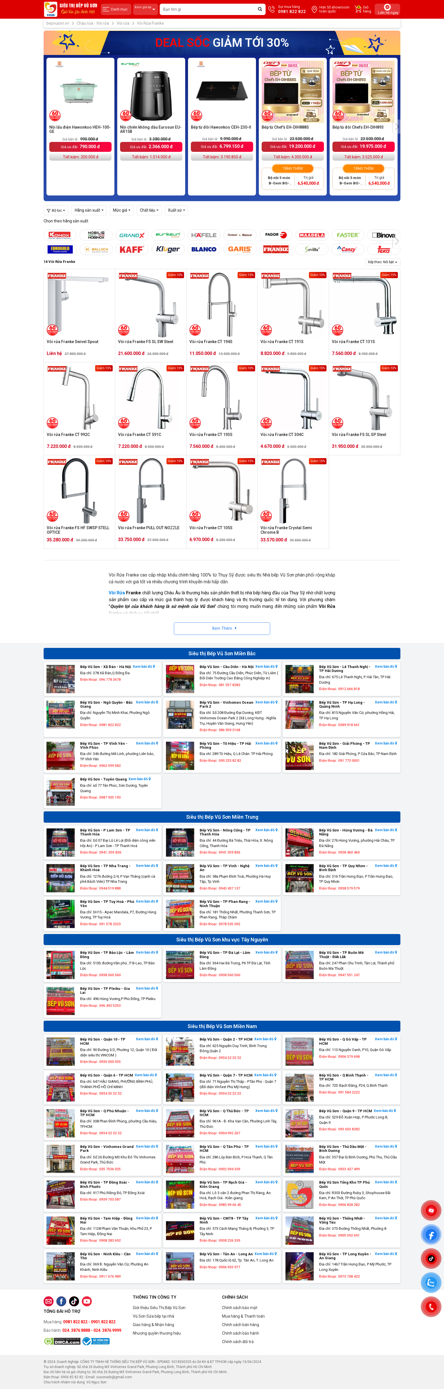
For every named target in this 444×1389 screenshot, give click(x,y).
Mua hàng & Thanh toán (243, 1316)
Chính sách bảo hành (240, 1333)
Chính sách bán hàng (240, 1324)
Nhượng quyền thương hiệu (157, 1333)
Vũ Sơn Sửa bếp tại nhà (153, 1316)
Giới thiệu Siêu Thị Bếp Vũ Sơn (159, 1307)
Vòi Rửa (117, 592)
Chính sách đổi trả (238, 1341)
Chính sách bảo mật (239, 1307)
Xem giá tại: (146, 9)
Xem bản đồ (144, 667)
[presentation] (396, 127)
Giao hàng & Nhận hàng (153, 1324)
